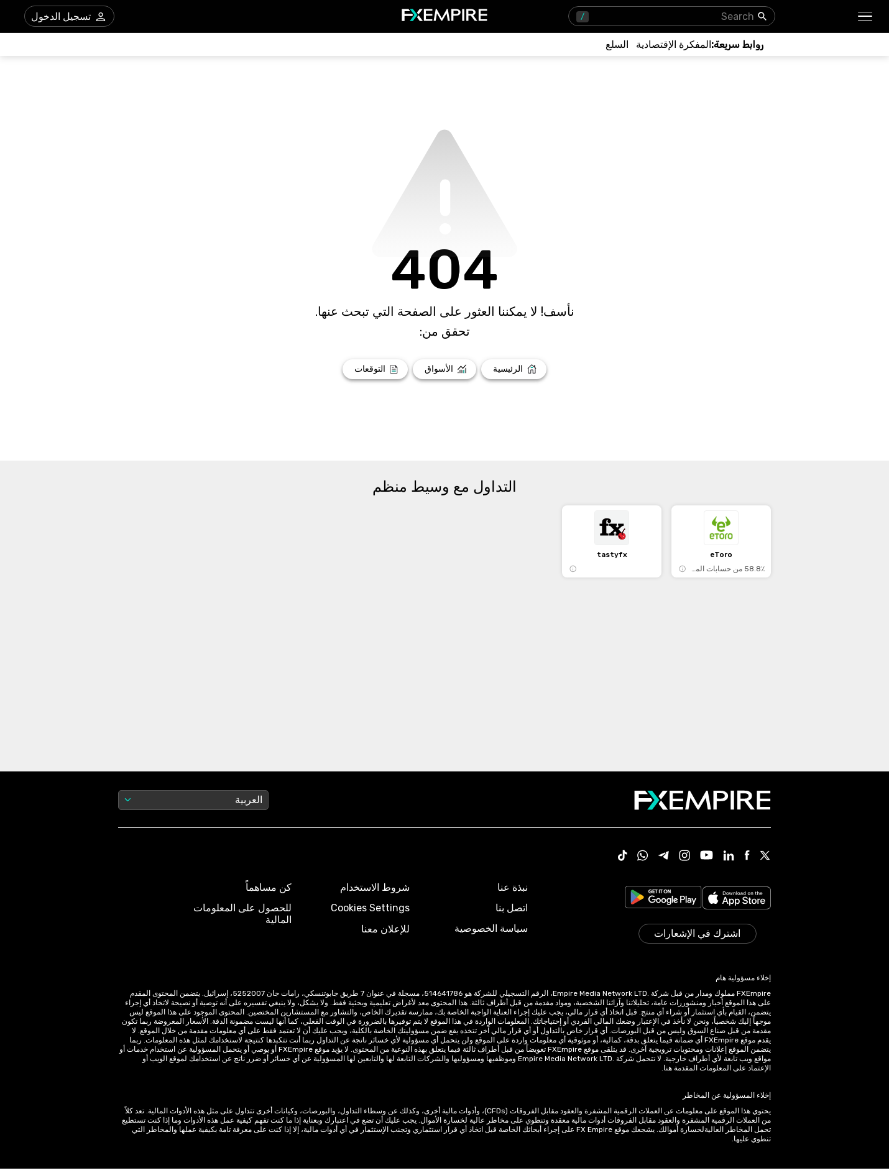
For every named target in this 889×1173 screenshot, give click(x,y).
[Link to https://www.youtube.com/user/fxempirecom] (706, 856)
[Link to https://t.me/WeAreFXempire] (663, 856)
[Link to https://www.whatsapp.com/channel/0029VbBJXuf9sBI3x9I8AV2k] (642, 856)
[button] (865, 16)
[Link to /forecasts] (375, 369)
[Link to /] (513, 369)
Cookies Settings (370, 908)
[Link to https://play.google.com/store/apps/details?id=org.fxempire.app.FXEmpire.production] (663, 899)
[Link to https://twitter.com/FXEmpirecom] (765, 856)
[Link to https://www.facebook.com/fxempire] (747, 856)
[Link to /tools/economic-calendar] (673, 44)
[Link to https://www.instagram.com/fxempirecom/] (684, 856)
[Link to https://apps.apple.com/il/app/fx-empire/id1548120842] (736, 899)
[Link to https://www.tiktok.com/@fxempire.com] (623, 856)
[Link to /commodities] (617, 44)
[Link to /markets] (445, 369)
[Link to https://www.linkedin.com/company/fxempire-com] (728, 856)
